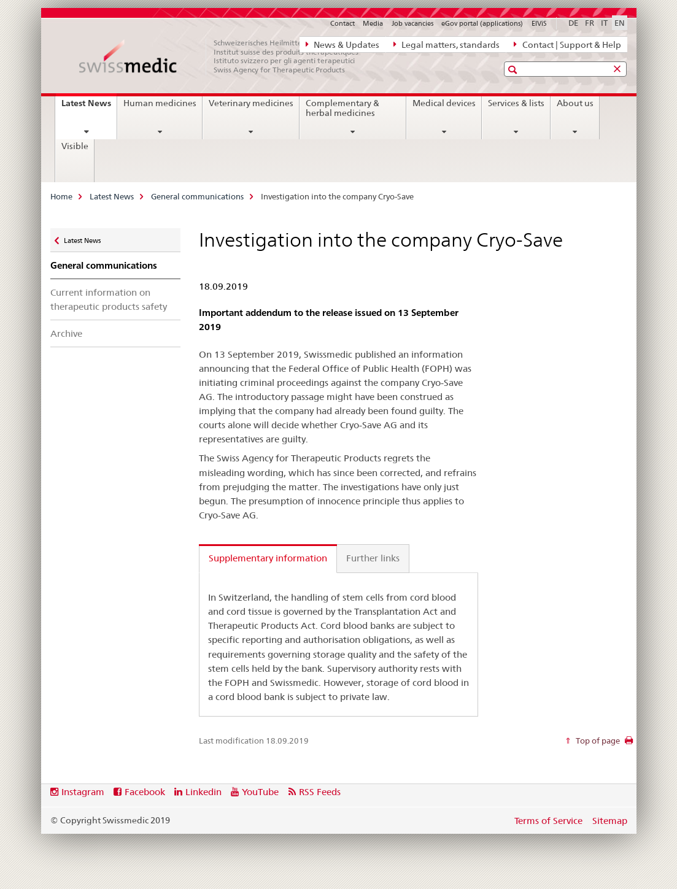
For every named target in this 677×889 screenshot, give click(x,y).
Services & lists (516, 103)
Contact (342, 23)
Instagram (82, 792)
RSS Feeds (320, 792)
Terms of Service (548, 820)
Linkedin (203, 792)
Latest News (89, 107)
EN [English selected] (619, 23)
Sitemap (609, 820)
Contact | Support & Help (567, 44)
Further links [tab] (373, 558)
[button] (514, 69)
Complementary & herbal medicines (342, 108)
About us (575, 103)
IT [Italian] (604, 23)
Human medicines (159, 103)
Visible (74, 146)
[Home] (225, 56)
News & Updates (342, 44)
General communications (197, 196)
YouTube (260, 792)
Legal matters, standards (446, 44)
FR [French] (589, 23)
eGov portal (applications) (482, 23)
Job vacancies (412, 23)
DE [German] (573, 23)
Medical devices (444, 103)
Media (373, 23)
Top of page (597, 740)
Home (61, 196)
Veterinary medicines (251, 103)
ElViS (539, 23)
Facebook (145, 792)
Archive (66, 333)
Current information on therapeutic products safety (108, 299)
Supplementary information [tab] (268, 558)
